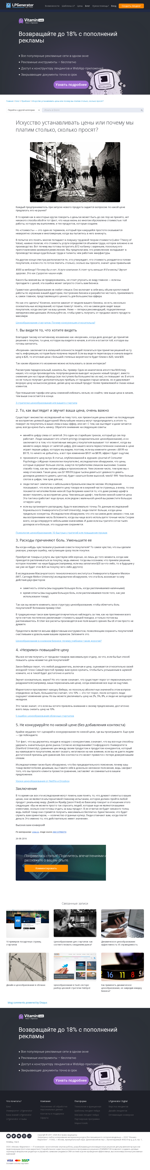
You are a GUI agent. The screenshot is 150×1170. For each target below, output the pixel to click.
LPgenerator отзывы (16, 1119)
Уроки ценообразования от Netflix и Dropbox (42, 781)
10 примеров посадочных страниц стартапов (23, 943)
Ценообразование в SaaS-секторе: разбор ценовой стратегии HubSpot (72, 986)
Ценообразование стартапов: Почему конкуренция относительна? (55, 322)
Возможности (52, 5)
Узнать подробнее (71, 85)
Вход (113, 5)
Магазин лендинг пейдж (86, 1114)
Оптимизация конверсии (121, 1114)
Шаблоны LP (68, 5)
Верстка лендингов (118, 1106)
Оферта (44, 1117)
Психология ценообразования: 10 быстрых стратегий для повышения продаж (61, 532)
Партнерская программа (87, 1119)
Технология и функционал (87, 1106)
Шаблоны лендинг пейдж (87, 1110)
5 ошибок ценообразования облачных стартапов (45, 716)
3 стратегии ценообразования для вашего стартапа (46, 403)
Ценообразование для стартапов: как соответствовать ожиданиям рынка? (73, 943)
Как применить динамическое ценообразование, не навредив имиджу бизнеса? (121, 988)
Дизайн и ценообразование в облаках (25, 985)
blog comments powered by (27, 1002)
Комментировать (46, 868)
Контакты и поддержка (52, 1113)
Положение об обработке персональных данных (53, 1108)
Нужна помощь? (100, 5)
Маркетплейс (81, 1123)
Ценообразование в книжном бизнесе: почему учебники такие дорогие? (59, 640)
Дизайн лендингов (118, 1110)
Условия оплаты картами (17, 1163)
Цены (80, 5)
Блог (8, 1106)
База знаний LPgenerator (18, 1114)
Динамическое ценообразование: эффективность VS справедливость (119, 943)
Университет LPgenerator (19, 1110)
